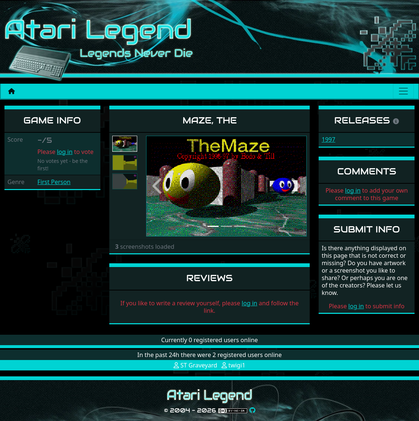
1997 (328, 139)
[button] (158, 186)
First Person (54, 182)
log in (64, 152)
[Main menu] (403, 91)
